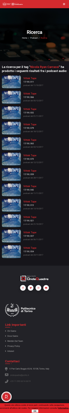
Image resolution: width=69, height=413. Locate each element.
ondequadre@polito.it (17, 374)
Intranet (9, 351)
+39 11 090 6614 (17, 381)
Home (24, 38)
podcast (34, 38)
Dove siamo (11, 336)
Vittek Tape (29, 78)
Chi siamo (10, 331)
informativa (63, 408)
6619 (28, 381)
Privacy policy (12, 346)
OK (35, 411)
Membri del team (14, 341)
